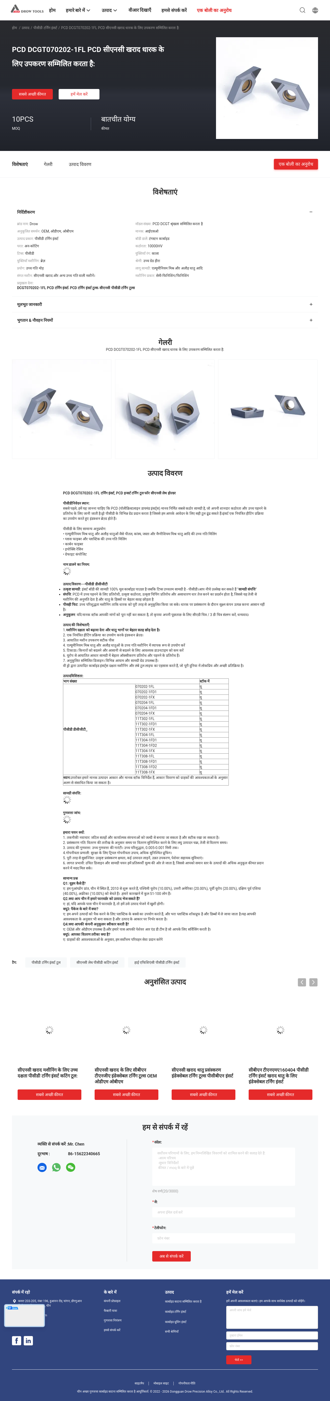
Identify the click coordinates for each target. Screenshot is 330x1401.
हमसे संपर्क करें (112, 1330)
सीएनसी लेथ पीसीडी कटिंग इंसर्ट (97, 962)
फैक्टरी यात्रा (110, 1311)
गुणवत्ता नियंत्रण (113, 1320)
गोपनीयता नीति (187, 1383)
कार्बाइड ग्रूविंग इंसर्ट (175, 1322)
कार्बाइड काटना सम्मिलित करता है (183, 1301)
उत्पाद (25, 28)
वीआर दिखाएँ (140, 10)
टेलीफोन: (160, 1228)
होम (14, 28)
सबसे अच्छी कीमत (32, 94)
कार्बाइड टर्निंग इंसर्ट (175, 1312)
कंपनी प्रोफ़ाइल (112, 1301)
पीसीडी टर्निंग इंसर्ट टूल (46, 962)
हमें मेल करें (79, 94)
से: (156, 1202)
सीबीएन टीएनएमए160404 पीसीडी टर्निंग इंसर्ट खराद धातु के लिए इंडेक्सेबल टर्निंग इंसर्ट (279, 1075)
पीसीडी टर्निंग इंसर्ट (45, 28)
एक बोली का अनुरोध (296, 164)
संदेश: (158, 1142)
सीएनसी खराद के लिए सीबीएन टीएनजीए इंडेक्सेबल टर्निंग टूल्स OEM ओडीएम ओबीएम (126, 1075)
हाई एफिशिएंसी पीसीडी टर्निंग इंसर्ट (156, 962)
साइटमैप (139, 1383)
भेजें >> (239, 1360)
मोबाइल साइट (161, 1383)
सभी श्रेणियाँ (172, 1331)
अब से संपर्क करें (171, 1256)
